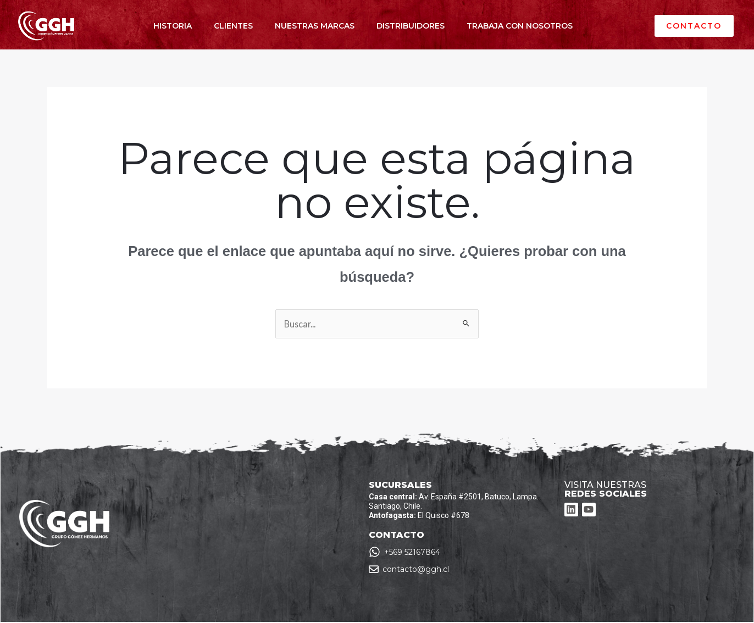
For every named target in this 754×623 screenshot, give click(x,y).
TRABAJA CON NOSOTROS (520, 26)
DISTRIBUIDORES (410, 26)
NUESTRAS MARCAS (314, 26)
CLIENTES (233, 26)
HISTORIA (172, 26)
